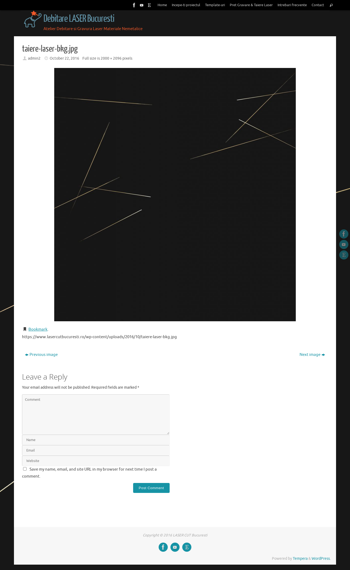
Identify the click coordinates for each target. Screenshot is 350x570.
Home (162, 5)
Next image (312, 354)
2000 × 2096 (111, 58)
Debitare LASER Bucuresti (78, 18)
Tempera (300, 558)
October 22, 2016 (64, 58)
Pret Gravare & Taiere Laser (251, 5)
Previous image (41, 354)
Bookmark (38, 329)
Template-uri (215, 5)
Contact (318, 5)
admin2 (34, 58)
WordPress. (321, 558)
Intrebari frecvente (292, 5)
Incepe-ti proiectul (186, 5)
